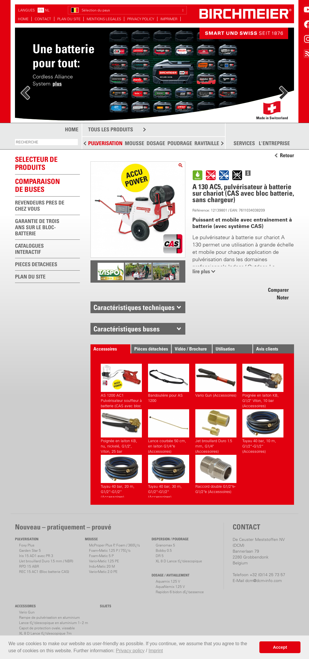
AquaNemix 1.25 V (170, 586)
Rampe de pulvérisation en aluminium (49, 617)
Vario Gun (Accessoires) (215, 381)
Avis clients (267, 349)
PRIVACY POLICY (140, 19)
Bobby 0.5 (164, 550)
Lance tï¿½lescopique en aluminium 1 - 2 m (53, 623)
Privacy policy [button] (130, 650)
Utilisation (225, 349)
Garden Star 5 (30, 550)
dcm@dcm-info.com (263, 580)
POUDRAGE (179, 143)
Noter (283, 297)
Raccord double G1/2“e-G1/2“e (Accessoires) (215, 474)
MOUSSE (134, 143)
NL (47, 10)
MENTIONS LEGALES (104, 19)
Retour (287, 155)
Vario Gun (27, 612)
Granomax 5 (165, 545)
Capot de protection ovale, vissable (47, 628)
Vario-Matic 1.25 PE (104, 561)
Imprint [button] (155, 650)
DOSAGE (156, 143)
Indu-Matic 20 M (102, 566)
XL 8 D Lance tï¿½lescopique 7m (45, 633)
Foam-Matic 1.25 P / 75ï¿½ (109, 550)
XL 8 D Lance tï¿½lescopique (179, 561)
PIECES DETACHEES (36, 264)
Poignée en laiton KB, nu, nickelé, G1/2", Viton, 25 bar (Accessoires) (121, 430)
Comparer (278, 290)
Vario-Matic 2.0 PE (103, 571)
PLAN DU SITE (68, 19)
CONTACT (43, 19)
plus (57, 84)
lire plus (201, 271)
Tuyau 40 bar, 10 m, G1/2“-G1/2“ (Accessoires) (262, 430)
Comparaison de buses (37, 185)
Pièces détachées (151, 349)
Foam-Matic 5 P (101, 556)
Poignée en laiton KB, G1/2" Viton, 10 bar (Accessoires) (262, 385)
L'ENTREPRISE (274, 143)
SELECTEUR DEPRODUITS (36, 163)
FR (40, 10)
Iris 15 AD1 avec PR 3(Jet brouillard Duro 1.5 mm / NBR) (46, 558)
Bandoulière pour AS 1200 (168, 383)
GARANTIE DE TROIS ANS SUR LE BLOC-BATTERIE (37, 227)
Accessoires (105, 349)
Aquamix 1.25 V (168, 581)
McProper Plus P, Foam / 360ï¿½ (114, 545)
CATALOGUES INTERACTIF (29, 249)
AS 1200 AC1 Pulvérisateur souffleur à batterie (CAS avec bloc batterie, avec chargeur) (121, 385)
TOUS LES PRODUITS (110, 129)
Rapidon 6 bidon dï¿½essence (180, 592)
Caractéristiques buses (126, 329)
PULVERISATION (105, 143)
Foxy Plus (26, 545)
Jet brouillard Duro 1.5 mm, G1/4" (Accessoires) (215, 430)
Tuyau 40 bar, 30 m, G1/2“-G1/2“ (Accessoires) (168, 476)
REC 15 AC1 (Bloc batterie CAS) (44, 571)
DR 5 (160, 556)
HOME (23, 19)
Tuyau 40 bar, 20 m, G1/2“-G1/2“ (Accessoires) (121, 476)
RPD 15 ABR (29, 566)
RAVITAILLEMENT (213, 143)
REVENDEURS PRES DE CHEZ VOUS (39, 205)
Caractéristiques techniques (134, 307)
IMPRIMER (168, 19)
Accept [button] (280, 647)
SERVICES (244, 143)
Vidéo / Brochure (191, 349)
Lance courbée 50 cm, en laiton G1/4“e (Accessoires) (168, 430)
